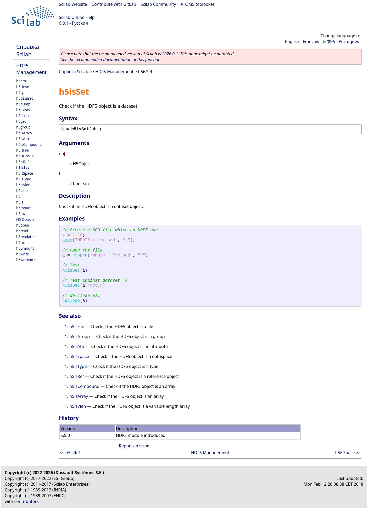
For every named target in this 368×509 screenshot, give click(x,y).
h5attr (21, 80)
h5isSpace (24, 173)
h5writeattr (25, 259)
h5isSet (22, 167)
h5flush (22, 115)
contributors (26, 501)
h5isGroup (25, 155)
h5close (22, 86)
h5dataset (24, 98)
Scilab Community (158, 4)
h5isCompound (29, 144)
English (292, 41)
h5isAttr (22, 138)
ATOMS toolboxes (198, 4)
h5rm (20, 242)
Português (349, 41)
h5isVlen (23, 184)
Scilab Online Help (76, 17)
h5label (22, 190)
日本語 (328, 41)
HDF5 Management (31, 68)
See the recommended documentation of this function (110, 59)
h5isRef (22, 161)
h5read (22, 230)
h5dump (23, 103)
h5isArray (24, 132)
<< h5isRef (70, 453)
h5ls (19, 202)
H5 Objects (25, 219)
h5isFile (22, 150)
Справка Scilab (27, 50)
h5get (21, 121)
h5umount (25, 248)
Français (311, 41)
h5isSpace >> (348, 453)
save (67, 240)
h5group (23, 127)
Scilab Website (73, 4)
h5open (22, 225)
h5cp (20, 92)
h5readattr (25, 236)
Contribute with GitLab (114, 4)
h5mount (24, 207)
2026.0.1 (170, 54)
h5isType (23, 178)
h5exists (23, 109)
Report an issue (134, 446)
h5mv (21, 213)
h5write (22, 253)
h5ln (20, 196)
